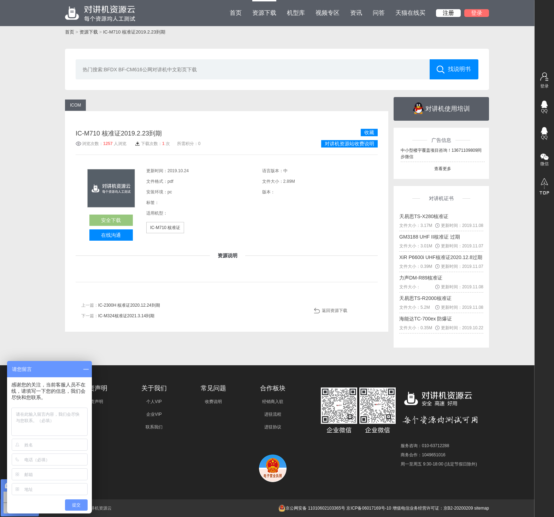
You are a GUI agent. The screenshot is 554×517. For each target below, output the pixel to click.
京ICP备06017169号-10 (368, 508)
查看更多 (442, 168)
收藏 (369, 132)
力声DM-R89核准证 (420, 278)
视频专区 (328, 13)
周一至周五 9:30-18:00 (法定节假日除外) (439, 464)
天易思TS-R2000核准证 (425, 298)
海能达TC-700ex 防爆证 (425, 318)
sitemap (481, 508)
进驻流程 (272, 414)
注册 (448, 13)
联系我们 (154, 427)
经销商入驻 (272, 401)
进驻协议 (272, 427)
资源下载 (264, 8)
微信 (544, 163)
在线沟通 (111, 235)
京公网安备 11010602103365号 (311, 508)
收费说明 (213, 401)
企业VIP (153, 414)
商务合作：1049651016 (423, 454)
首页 (236, 13)
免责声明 (94, 401)
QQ (544, 110)
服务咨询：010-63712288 (425, 445)
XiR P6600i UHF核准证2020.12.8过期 (440, 257)
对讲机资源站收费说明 (349, 143)
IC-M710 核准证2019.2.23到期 (134, 32)
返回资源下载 (334, 310)
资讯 (356, 13)
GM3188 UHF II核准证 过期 (429, 237)
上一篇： (120, 305)
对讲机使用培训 (441, 108)
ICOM (75, 105)
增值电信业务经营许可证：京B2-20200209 (433, 508)
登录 (476, 13)
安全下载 (111, 220)
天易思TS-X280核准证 (423, 216)
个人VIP (153, 401)
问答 (379, 13)
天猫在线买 (410, 13)
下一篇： (117, 315)
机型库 (296, 13)
